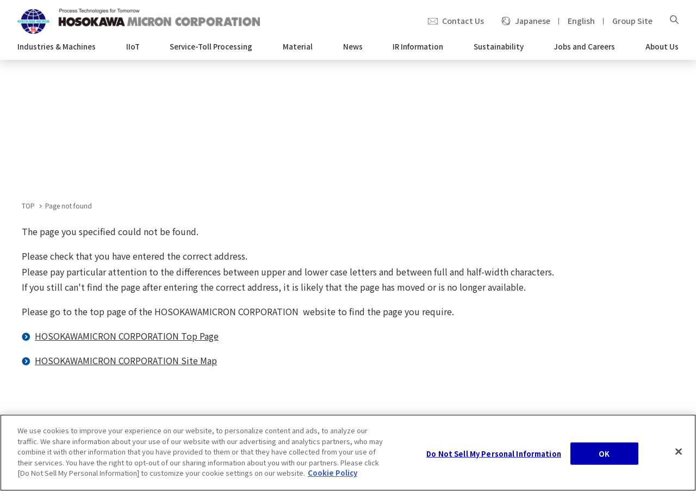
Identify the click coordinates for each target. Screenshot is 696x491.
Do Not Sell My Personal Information (493, 454)
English (581, 20)
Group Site (632, 20)
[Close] (679, 451)
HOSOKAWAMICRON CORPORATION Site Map (126, 360)
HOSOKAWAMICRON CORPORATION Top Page (127, 335)
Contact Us (463, 20)
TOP (28, 205)
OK (604, 454)
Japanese (532, 20)
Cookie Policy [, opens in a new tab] (332, 473)
